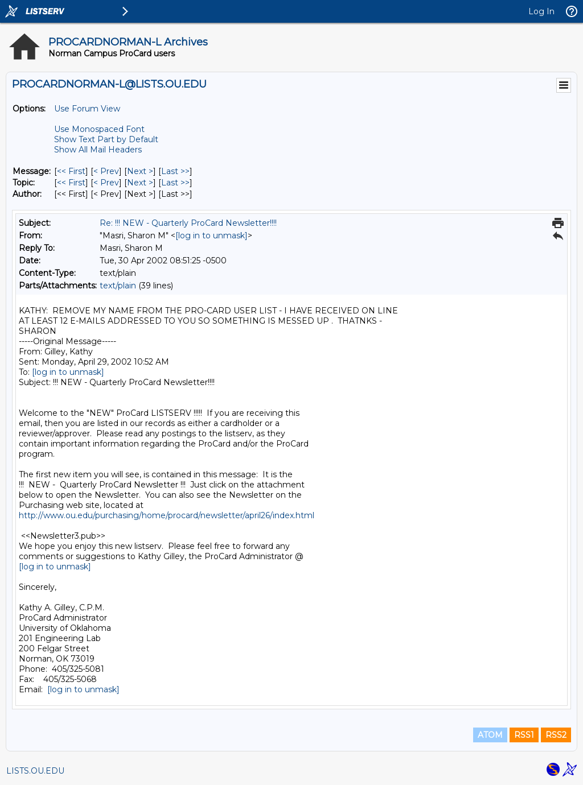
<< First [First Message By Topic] (71, 182)
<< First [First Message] (71, 171)
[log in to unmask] (211, 235)
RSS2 (555, 735)
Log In (541, 11)
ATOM (490, 735)
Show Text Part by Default (106, 139)
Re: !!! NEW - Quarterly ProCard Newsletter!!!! (188, 223)
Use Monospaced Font (99, 129)
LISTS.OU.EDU (35, 771)
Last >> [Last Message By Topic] (175, 182)
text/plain (118, 285)
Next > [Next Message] (140, 171)
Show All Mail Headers (98, 149)
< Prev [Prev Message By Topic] (106, 182)
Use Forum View (87, 109)
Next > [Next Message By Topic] (140, 182)
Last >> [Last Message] (175, 171)
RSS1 (524, 735)
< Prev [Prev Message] (106, 171)
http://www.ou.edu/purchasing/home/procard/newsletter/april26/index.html (166, 515)
